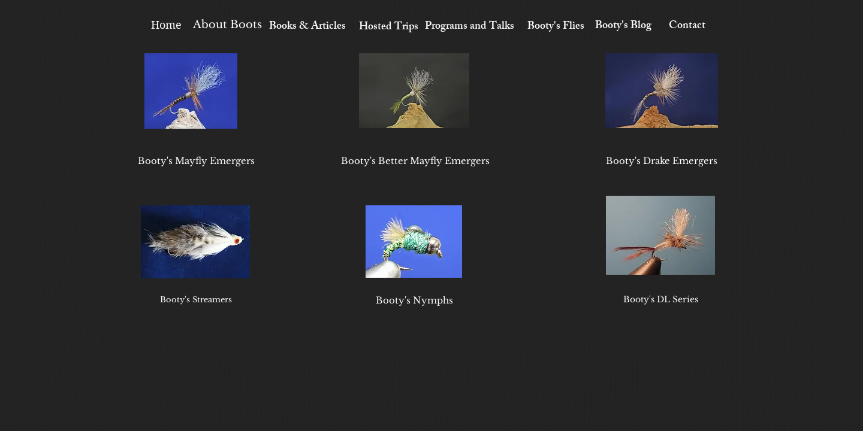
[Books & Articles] (307, 28)
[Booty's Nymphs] (414, 300)
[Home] (166, 25)
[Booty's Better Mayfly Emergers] (415, 160)
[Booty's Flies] (556, 28)
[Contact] (687, 27)
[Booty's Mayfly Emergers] (196, 160)
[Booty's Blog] (623, 27)
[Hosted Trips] (388, 28)
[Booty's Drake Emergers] (661, 160)
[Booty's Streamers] (195, 300)
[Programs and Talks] (469, 27)
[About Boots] (227, 25)
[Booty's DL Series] (660, 300)
